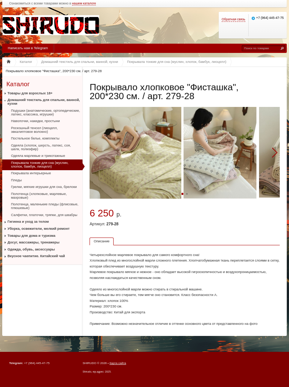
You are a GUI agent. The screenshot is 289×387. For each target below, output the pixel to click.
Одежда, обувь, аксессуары (31, 249)
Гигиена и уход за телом (28, 221)
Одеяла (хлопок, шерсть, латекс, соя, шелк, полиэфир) (41, 147)
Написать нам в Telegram (28, 48)
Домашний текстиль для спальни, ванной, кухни (43, 101)
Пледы (16, 180)
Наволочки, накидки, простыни (35, 121)
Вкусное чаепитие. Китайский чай (36, 256)
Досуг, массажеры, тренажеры (33, 242)
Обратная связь (233, 19)
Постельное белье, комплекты (35, 138)
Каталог (18, 83)
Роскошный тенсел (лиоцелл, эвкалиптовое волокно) (34, 130)
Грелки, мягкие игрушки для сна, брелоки (44, 187)
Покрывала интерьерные (31, 173)
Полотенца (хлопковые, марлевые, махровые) (39, 195)
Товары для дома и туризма (31, 236)
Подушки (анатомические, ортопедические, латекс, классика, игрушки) (45, 112)
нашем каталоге (84, 3)
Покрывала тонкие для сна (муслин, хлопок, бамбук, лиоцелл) (40, 164)
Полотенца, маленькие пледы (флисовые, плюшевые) (44, 206)
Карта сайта (118, 363)
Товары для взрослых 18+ (30, 93)
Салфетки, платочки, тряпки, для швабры (44, 215)
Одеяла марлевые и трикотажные (38, 156)
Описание (102, 241)
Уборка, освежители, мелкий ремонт (38, 228)
